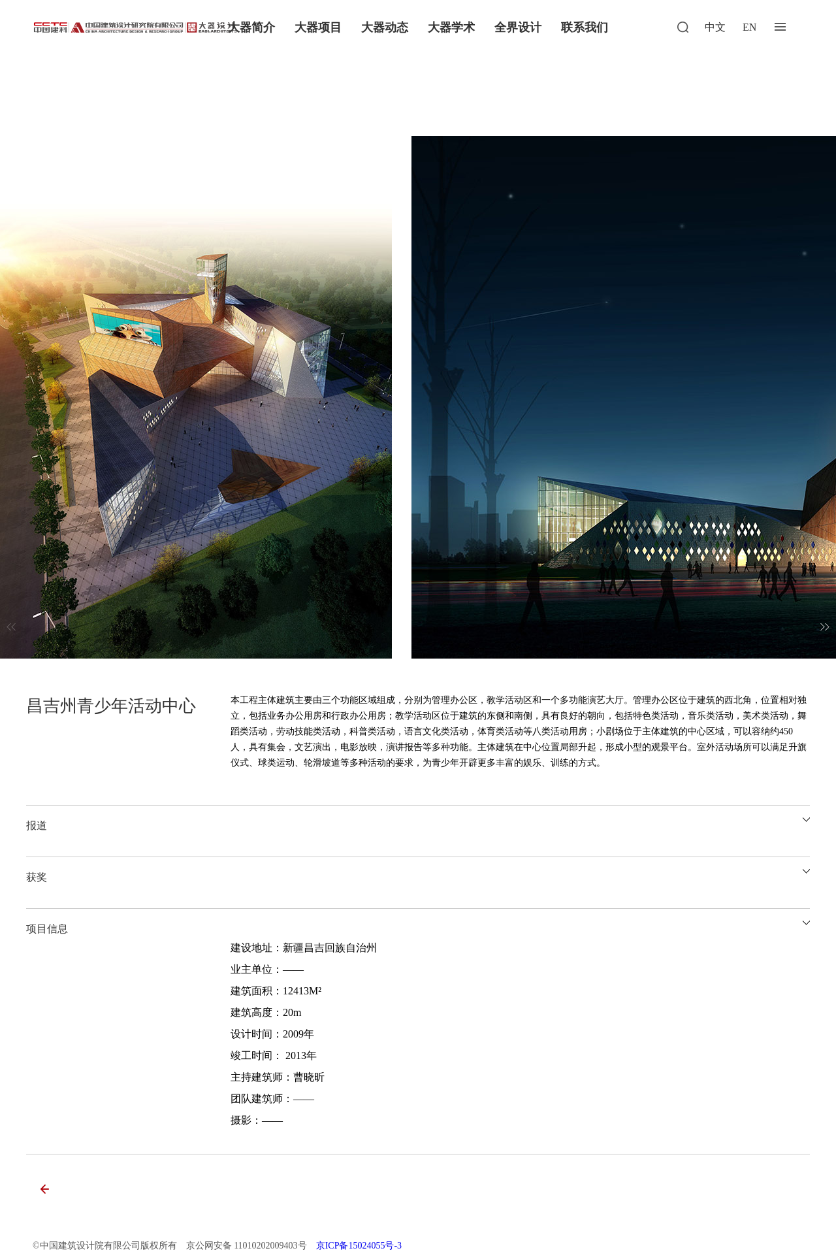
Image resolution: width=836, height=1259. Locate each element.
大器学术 (451, 27)
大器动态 (384, 27)
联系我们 (584, 27)
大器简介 (251, 27)
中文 (715, 27)
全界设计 (517, 27)
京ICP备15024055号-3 (359, 1246)
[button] (824, 626)
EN (749, 27)
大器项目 (318, 27)
